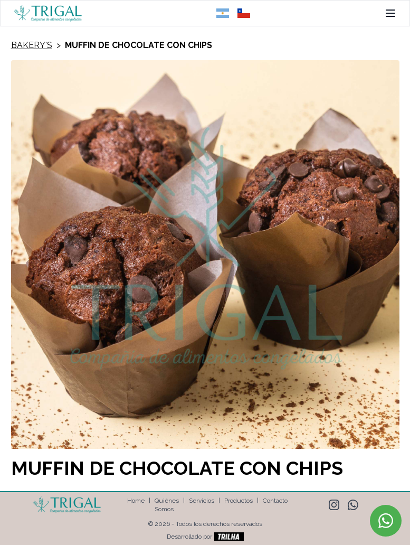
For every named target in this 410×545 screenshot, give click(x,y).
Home (136, 500)
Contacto (275, 500)
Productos (238, 500)
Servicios (201, 500)
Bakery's (31, 45)
